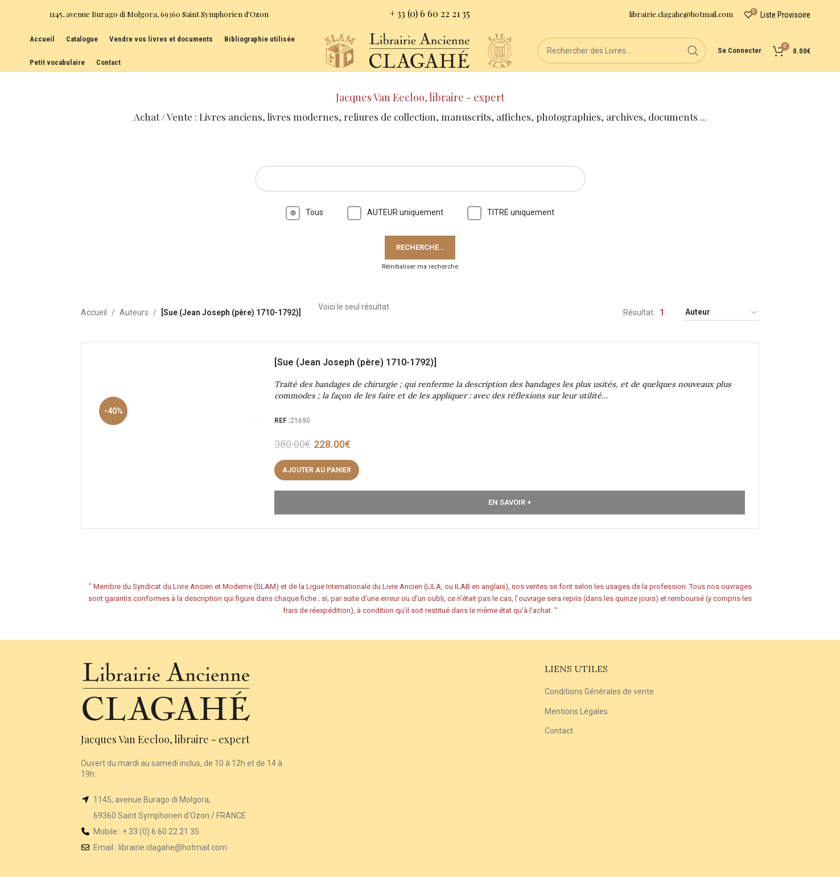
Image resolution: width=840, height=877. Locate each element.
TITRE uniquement (510, 198)
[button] (320, 459)
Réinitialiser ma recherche (420, 252)
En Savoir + (509, 491)
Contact (559, 716)
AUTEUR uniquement (395, 198)
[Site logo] (311, 62)
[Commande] (721, 299)
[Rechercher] (623, 63)
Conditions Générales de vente (599, 677)
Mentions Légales (576, 697)
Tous (304, 198)
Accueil (94, 298)
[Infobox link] (149, 17)
